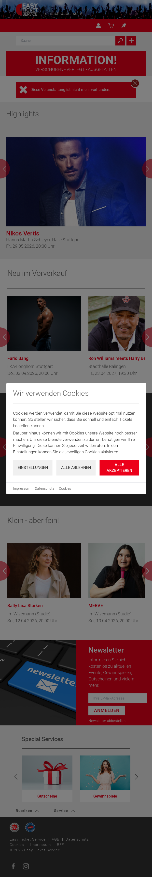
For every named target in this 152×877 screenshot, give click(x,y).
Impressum (21, 488)
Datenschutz (44, 488)
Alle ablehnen (76, 467)
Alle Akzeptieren (119, 467)
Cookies (65, 488)
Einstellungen (33, 467)
